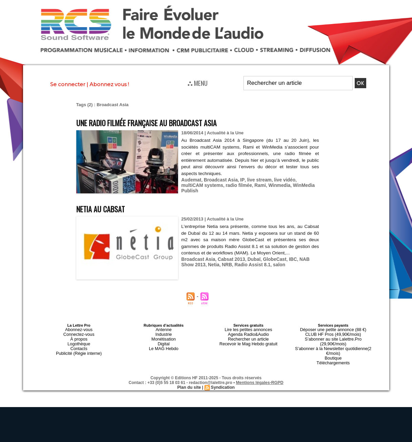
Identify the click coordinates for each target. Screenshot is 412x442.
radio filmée (213, 184)
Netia (199, 264)
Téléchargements (333, 354)
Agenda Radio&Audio (248, 333)
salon (261, 264)
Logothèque (79, 342)
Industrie (163, 333)
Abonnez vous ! (109, 84)
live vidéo (279, 179)
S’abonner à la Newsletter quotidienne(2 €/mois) (333, 344)
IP (239, 179)
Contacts (79, 346)
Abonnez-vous (79, 329)
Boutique (333, 350)
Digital (163, 342)
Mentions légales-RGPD (259, 373)
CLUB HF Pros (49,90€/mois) (333, 333)
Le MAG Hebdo (164, 346)
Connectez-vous (79, 333)
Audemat (190, 179)
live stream (254, 179)
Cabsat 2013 (228, 259)
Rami (234, 184)
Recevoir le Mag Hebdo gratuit (248, 342)
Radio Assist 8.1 (236, 264)
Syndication (222, 378)
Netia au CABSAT (104, 208)
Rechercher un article (248, 337)
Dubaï (250, 259)
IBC (287, 259)
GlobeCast (269, 259)
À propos (78, 337)
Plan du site (189, 378)
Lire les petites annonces (248, 329)
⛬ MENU (198, 83)
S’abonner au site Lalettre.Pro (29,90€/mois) (333, 337)
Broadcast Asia (218, 179)
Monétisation (163, 337)
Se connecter (67, 84)
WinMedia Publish (284, 184)
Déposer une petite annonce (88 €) (333, 329)
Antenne (164, 329)
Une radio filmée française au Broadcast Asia (158, 122)
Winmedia (252, 184)
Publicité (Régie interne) (79, 350)
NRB (211, 264)
